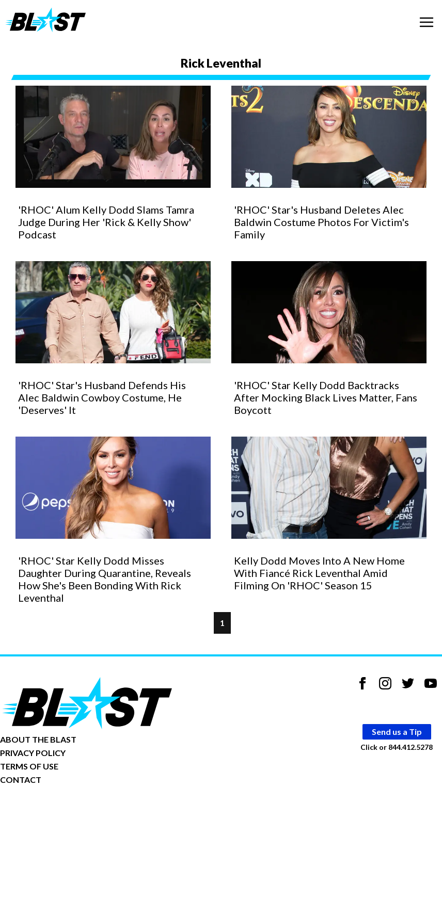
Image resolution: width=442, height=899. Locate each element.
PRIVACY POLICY (33, 753)
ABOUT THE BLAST (38, 739)
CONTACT (20, 779)
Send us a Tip (397, 731)
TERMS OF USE (29, 766)
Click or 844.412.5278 (396, 747)
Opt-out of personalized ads (50, 811)
